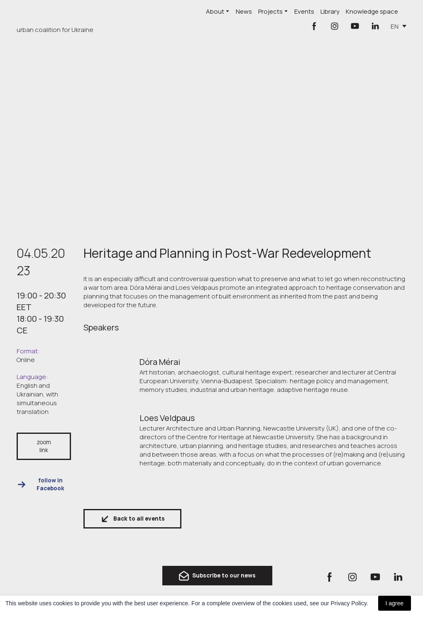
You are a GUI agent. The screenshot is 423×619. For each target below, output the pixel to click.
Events (304, 11)
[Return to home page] (56, 14)
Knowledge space (372, 11)
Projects (270, 11)
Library (330, 11)
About (215, 11)
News (244, 11)
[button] (314, 26)
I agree (395, 603)
